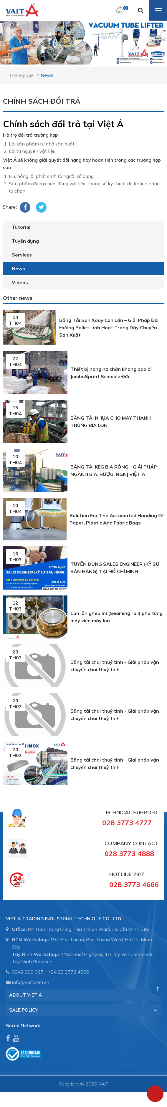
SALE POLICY (23, 1010)
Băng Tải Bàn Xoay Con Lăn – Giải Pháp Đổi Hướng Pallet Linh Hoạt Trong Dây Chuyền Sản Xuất (108, 327)
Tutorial (21, 227)
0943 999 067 (28, 972)
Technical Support (130, 812)
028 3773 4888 (129, 853)
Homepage (22, 75)
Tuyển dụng (25, 241)
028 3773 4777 (127, 822)
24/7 (138, 874)
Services (22, 255)
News (47, 75)
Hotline (120, 874)
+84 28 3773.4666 (68, 972)
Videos (20, 282)
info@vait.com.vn (30, 982)
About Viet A (25, 995)
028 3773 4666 (134, 884)
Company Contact (132, 843)
